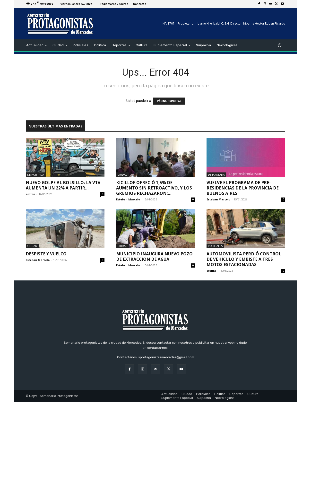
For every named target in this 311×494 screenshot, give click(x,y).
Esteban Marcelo (128, 199)
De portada (35, 174)
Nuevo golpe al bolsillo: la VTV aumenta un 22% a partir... (63, 185)
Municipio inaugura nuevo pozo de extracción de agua (154, 256)
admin (30, 194)
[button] (279, 45)
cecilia (211, 270)
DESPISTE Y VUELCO (46, 254)
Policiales (215, 246)
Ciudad (123, 174)
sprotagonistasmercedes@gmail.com (166, 449)
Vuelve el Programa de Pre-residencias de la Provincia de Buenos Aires (243, 188)
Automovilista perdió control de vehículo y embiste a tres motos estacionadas (244, 259)
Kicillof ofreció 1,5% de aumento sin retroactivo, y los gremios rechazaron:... (154, 188)
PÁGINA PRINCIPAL (169, 101)
